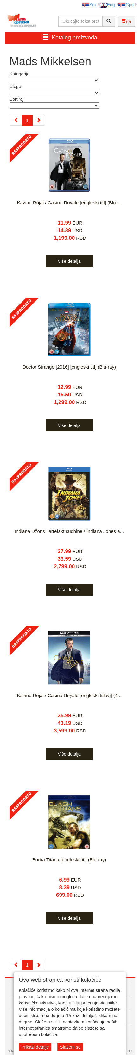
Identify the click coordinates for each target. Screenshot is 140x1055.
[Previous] (16, 120)
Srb (89, 4)
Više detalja (69, 261)
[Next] (38, 120)
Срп (126, 4)
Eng (107, 4)
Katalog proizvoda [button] (70, 37)
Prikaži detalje (35, 1047)
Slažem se (70, 1047)
